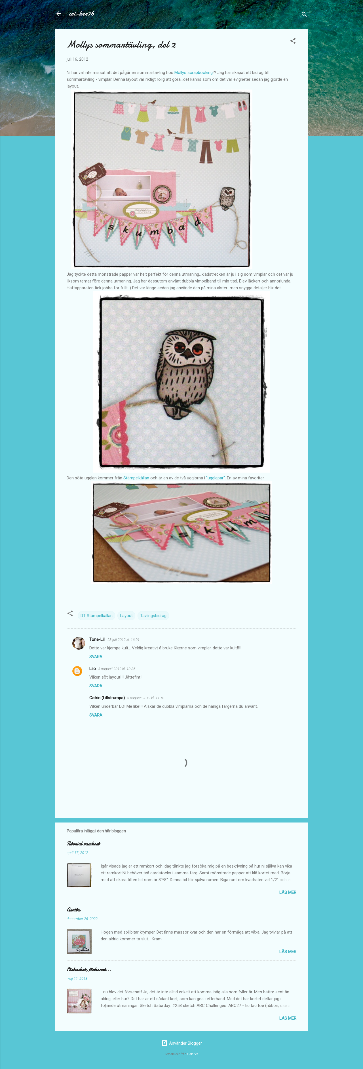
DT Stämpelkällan (97, 615)
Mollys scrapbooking (193, 72)
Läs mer (287, 892)
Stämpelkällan (136, 478)
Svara (95, 656)
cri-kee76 (81, 13)
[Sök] (304, 15)
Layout (126, 615)
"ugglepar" (215, 478)
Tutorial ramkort (83, 843)
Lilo (92, 668)
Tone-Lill (97, 639)
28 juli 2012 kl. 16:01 (123, 639)
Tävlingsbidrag (153, 615)
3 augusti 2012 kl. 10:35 (116, 669)
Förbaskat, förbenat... (89, 969)
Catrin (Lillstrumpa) (107, 697)
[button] (293, 41)
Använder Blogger (181, 1043)
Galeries (193, 1054)
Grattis (73, 909)
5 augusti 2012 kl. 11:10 (145, 698)
